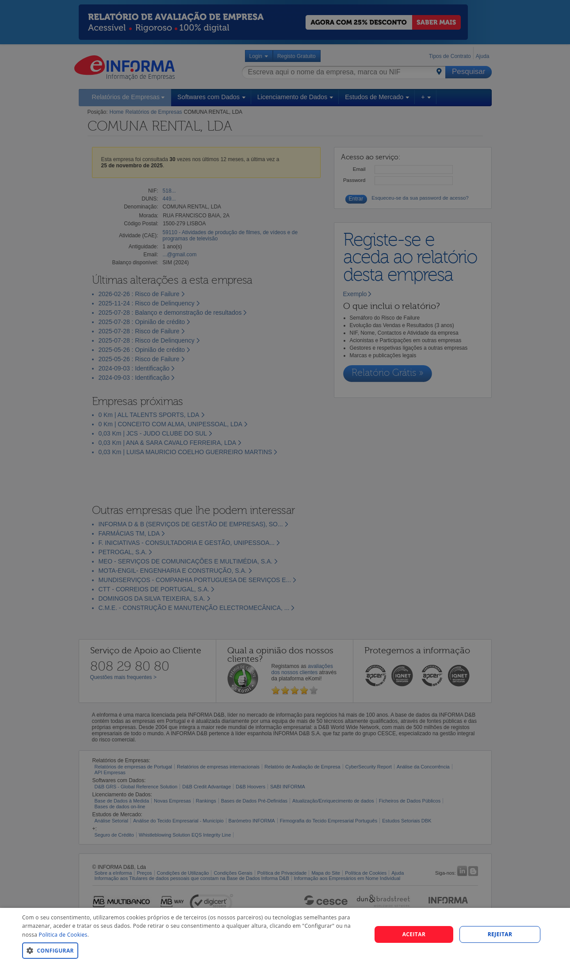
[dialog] (285, 934)
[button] (191, 950)
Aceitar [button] (414, 934)
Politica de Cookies (63, 934)
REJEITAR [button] (500, 934)
